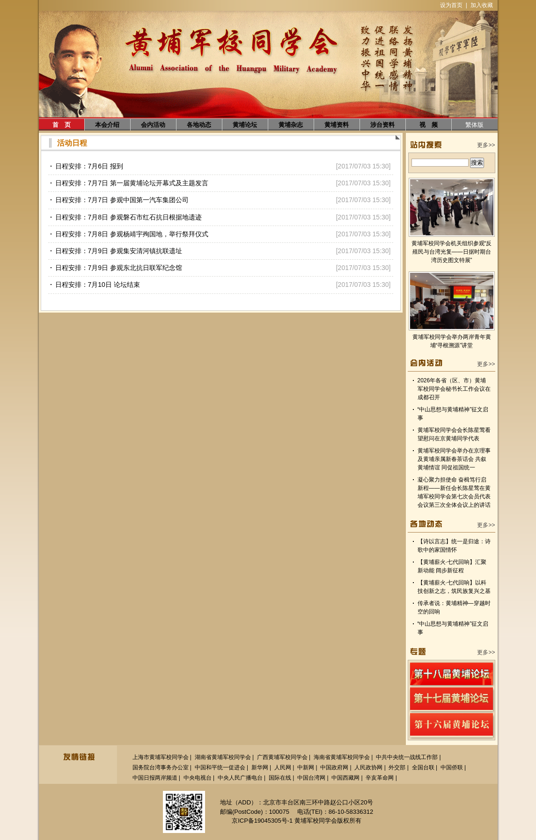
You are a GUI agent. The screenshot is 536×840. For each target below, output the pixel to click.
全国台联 (423, 767)
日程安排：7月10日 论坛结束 (97, 284)
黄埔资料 (336, 124)
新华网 (259, 767)
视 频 (428, 124)
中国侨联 (452, 767)
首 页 (61, 124)
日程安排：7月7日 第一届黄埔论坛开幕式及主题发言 (131, 183)
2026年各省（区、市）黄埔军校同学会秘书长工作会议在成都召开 (454, 389)
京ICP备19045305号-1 (262, 820)
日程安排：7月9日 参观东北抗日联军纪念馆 (118, 267)
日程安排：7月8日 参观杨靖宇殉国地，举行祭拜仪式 (131, 234)
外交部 (397, 767)
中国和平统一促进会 (220, 767)
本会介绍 (107, 124)
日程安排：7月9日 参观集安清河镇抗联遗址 (118, 251)
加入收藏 (481, 5)
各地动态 (199, 124)
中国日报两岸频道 (154, 777)
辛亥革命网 (380, 777)
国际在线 (280, 777)
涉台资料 (382, 124)
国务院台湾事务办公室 (160, 767)
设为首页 (451, 5)
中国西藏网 (345, 777)
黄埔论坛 (245, 124)
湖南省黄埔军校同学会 (223, 757)
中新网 (305, 767)
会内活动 (153, 124)
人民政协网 (368, 767)
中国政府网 (334, 767)
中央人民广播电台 (240, 777)
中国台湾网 (311, 777)
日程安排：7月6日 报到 (89, 166)
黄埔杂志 (291, 124)
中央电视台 (198, 777)
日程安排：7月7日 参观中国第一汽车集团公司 (122, 200)
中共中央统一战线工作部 (407, 757)
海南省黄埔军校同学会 (342, 757)
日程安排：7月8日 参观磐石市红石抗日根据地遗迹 (128, 217)
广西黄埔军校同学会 (282, 757)
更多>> (486, 145)
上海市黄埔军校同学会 (160, 757)
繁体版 (474, 124)
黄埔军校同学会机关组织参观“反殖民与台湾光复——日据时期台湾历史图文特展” (451, 251)
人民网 (282, 767)
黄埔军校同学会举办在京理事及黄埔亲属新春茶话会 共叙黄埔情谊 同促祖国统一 (454, 459)
